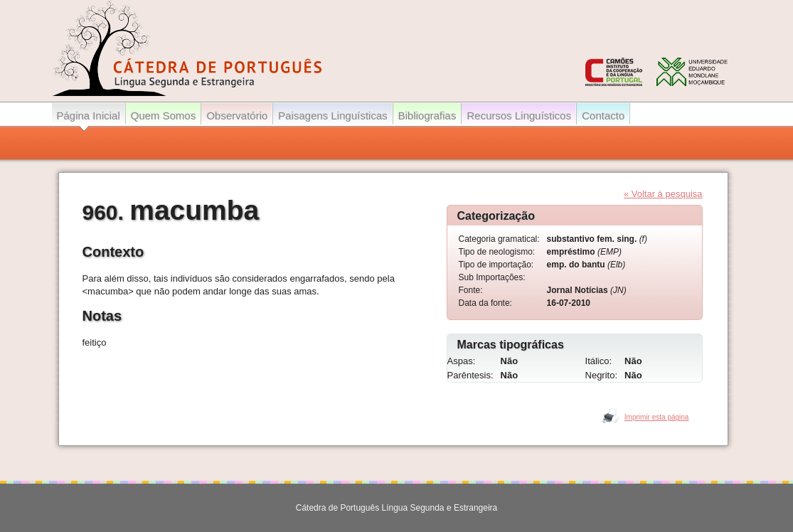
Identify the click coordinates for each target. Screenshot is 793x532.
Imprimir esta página (656, 417)
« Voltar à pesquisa (663, 193)
